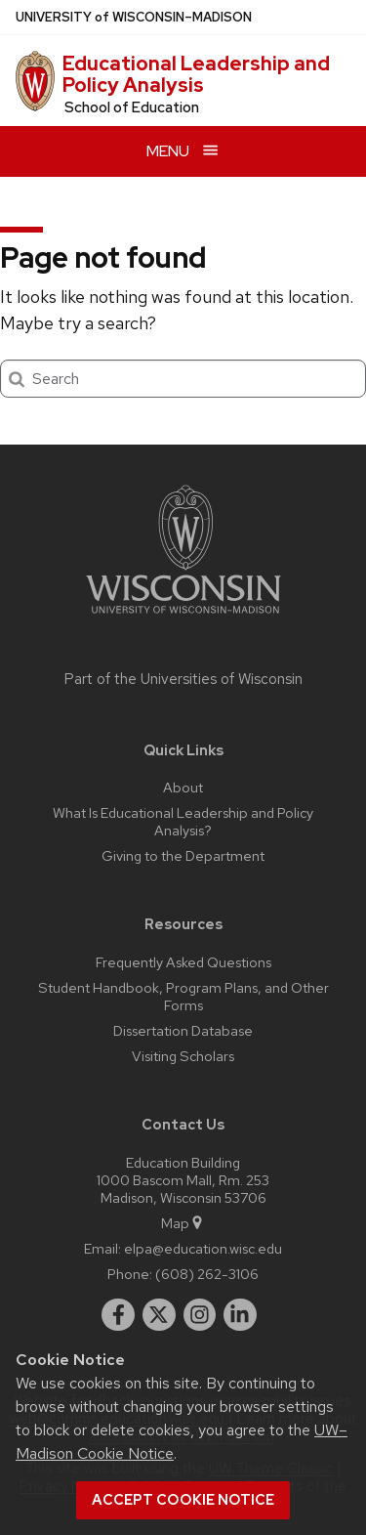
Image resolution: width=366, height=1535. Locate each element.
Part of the (183, 679)
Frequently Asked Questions (183, 962)
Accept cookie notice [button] (183, 1500)
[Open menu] (183, 151)
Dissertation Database (183, 1030)
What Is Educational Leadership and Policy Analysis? (183, 821)
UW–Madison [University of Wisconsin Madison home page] (134, 17)
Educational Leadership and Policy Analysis (196, 74)
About (183, 787)
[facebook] (118, 1315)
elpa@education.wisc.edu (203, 1248)
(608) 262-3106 (207, 1273)
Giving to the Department (183, 855)
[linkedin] (240, 1315)
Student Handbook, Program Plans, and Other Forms (183, 996)
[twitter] (159, 1315)
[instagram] (200, 1315)
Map (183, 1223)
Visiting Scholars (183, 1055)
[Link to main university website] (183, 617)
